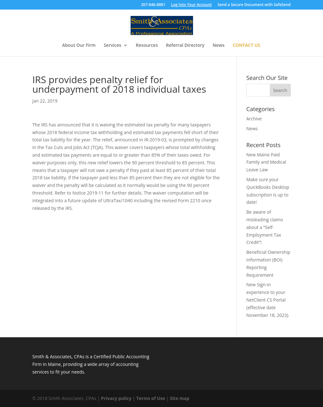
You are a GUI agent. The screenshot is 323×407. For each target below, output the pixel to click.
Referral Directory (185, 45)
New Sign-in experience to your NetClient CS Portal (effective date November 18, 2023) (267, 300)
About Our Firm (79, 45)
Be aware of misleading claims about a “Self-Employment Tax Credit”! (264, 227)
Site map (179, 398)
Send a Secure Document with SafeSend (254, 5)
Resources (147, 45)
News (218, 45)
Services (112, 45)
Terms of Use (150, 398)
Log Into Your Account (191, 5)
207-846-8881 (153, 5)
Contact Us (246, 45)
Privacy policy (116, 398)
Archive (254, 119)
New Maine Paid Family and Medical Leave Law (266, 162)
